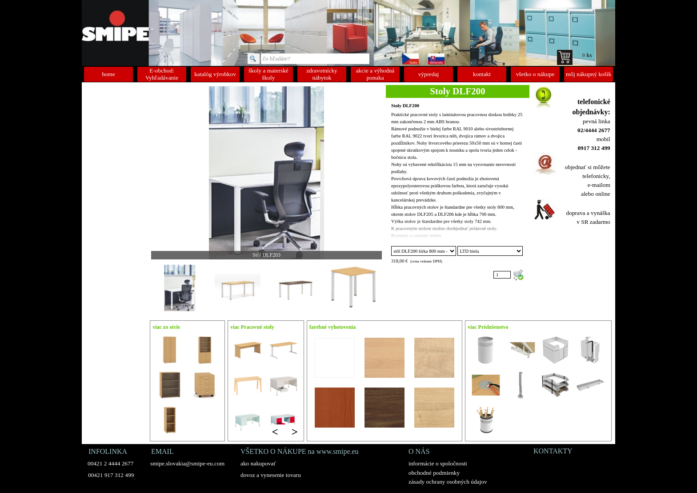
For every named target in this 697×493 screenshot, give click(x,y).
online (602, 193)
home (108, 74)
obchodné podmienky (434, 472)
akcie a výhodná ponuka (375, 74)
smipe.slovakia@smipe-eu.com (187, 463)
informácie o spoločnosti (438, 463)
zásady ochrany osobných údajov (448, 481)
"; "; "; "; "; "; (489, 251)
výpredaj (428, 74)
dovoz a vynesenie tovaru (270, 475)
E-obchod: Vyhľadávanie (161, 74)
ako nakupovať (258, 463)
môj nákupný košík (588, 74)
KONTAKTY (553, 451)
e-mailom (599, 185)
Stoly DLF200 (405, 105)
